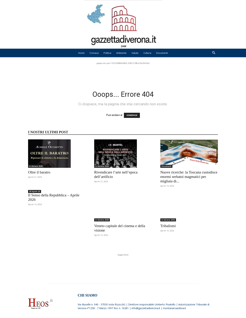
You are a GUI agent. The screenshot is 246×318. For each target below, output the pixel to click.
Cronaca (94, 53)
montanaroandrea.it (174, 301)
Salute (135, 53)
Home (81, 53)
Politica (107, 53)
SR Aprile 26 (34, 191)
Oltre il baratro (39, 172)
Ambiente (121, 53)
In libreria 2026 (36, 166)
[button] (213, 53)
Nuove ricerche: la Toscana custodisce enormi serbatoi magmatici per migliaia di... (188, 176)
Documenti (162, 53)
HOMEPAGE (132, 115)
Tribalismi (168, 218)
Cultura (147, 53)
